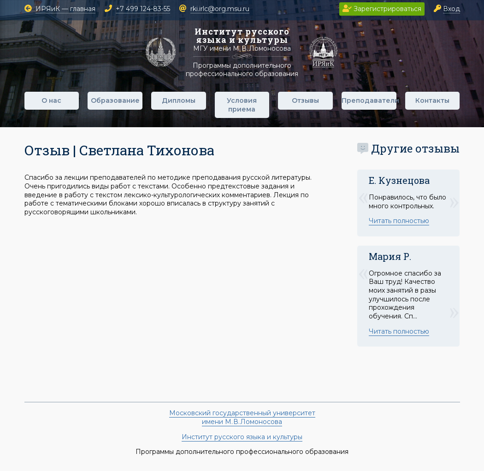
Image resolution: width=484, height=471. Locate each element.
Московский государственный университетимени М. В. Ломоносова (242, 417)
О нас (51, 100)
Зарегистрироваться (381, 9)
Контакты (432, 100)
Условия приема (242, 104)
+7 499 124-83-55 (143, 9)
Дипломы (178, 100)
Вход (451, 9)
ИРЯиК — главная (65, 9)
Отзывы (305, 100)
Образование (115, 100)
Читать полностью (399, 221)
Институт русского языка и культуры (242, 437)
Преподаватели (369, 100)
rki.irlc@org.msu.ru (219, 9)
